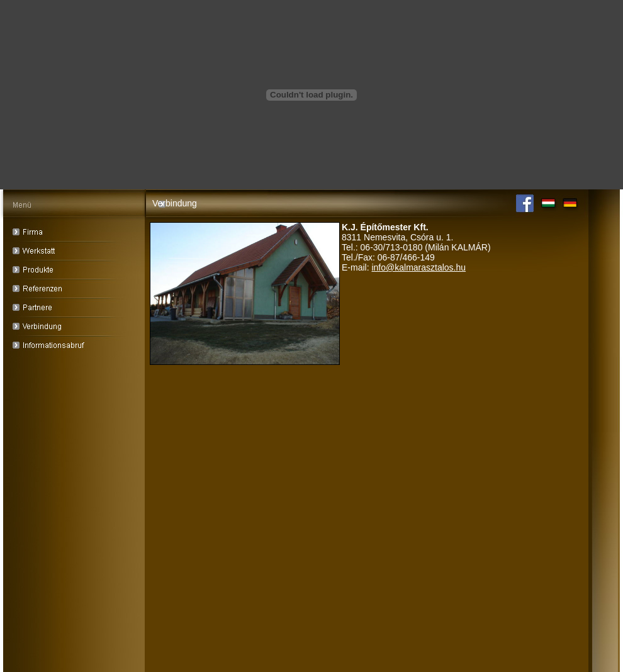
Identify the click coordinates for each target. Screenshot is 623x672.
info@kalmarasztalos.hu (418, 267)
